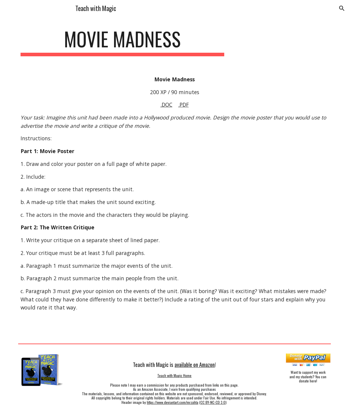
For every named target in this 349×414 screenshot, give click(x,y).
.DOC (166, 104)
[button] (342, 8)
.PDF (183, 104)
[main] (122, 42)
